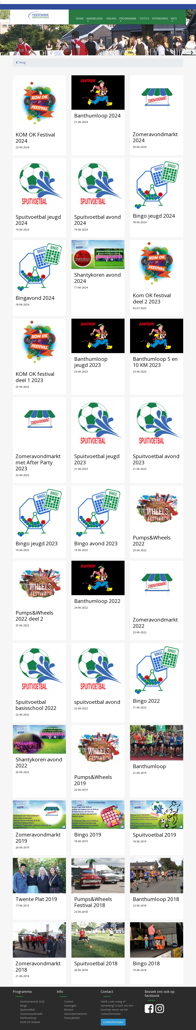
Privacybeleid (71, 1018)
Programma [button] (127, 18)
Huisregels (70, 1005)
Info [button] (174, 18)
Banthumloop (28, 1018)
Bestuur (68, 1009)
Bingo (23, 1005)
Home (80, 18)
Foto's (144, 18)
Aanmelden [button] (94, 18)
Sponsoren (160, 18)
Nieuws (111, 18)
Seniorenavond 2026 (32, 1001)
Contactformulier (113, 1022)
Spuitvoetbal (27, 1009)
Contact (68, 1001)
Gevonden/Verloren (75, 1014)
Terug (20, 62)
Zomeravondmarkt (31, 1014)
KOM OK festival (30, 1022)
